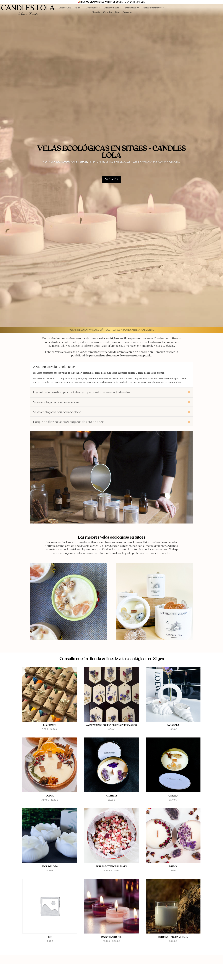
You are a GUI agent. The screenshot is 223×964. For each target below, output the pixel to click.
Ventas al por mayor (151, 8)
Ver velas (111, 179)
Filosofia (96, 12)
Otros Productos (111, 8)
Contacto (127, 12)
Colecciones (91, 8)
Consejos (107, 12)
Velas (77, 8)
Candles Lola (65, 8)
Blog (117, 12)
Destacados (130, 8)
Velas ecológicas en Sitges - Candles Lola (111, 151)
